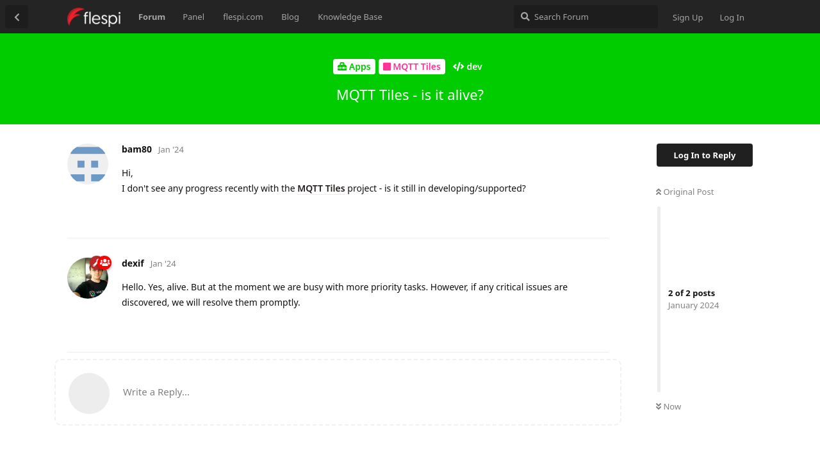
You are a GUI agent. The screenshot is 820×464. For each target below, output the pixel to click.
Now (668, 406)
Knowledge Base (350, 16)
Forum (151, 16)
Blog (290, 16)
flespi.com (243, 16)
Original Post (685, 191)
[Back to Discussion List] (16, 16)
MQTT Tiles (321, 188)
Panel (193, 16)
